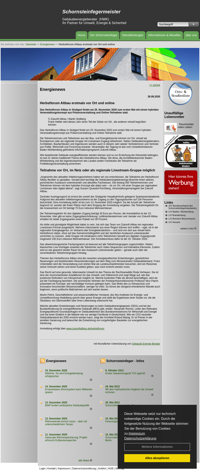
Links (168, 202)
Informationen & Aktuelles (164, 35)
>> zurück (154, 85)
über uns (191, 35)
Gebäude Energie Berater (146, 343)
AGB (110, 468)
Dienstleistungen (132, 35)
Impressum (137, 433)
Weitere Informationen (157, 446)
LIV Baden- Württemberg (181, 211)
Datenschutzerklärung (140, 438)
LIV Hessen (174, 222)
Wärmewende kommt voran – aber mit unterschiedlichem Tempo (66, 423)
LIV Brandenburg (177, 215)
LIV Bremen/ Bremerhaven (182, 218)
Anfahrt (102, 468)
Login (42, 468)
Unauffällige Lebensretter (174, 115)
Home (81, 35)
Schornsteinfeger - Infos (125, 361)
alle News (85, 460)
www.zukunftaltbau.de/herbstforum (85, 328)
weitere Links (188, 228)
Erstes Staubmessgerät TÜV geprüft (125, 373)
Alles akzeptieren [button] (157, 458)
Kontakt (51, 468)
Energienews (56, 361)
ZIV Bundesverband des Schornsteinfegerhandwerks (183, 206)
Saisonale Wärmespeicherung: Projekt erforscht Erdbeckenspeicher (66, 439)
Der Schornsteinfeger (103, 35)
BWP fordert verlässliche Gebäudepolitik (67, 405)
